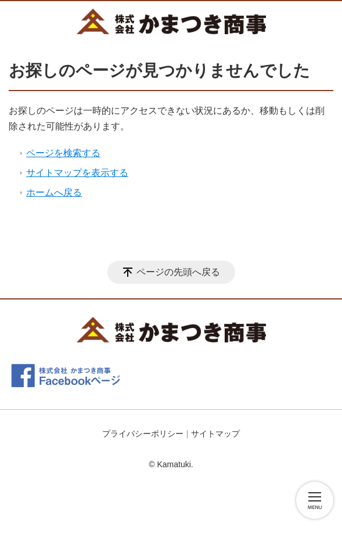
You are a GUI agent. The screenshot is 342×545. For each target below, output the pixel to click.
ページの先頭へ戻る (178, 272)
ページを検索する (63, 153)
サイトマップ (215, 433)
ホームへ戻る (54, 192)
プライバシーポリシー (142, 433)
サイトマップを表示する (77, 173)
